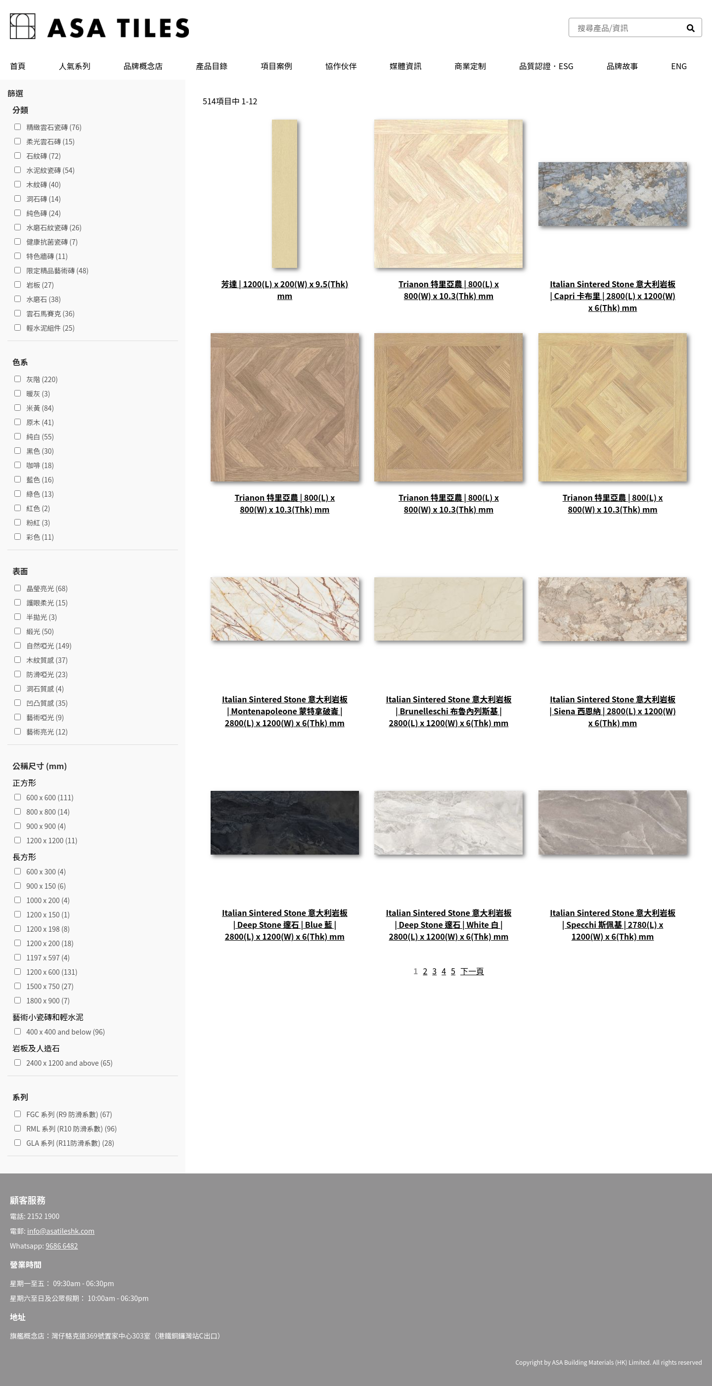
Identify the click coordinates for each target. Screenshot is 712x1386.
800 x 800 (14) (42, 812)
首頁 (18, 66)
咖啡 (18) (34, 465)
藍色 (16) (34, 479)
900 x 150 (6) (40, 886)
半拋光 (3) (35, 617)
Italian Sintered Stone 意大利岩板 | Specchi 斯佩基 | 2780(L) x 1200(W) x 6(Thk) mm (612, 924)
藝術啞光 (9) (39, 717)
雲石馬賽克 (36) (44, 313)
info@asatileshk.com (60, 1231)
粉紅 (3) (32, 522)
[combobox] (624, 27)
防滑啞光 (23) (41, 674)
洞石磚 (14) (37, 199)
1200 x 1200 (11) (46, 840)
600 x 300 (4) (40, 871)
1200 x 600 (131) (46, 972)
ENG (679, 66)
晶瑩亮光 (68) (41, 588)
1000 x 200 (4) (42, 900)
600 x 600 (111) (44, 797)
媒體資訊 (405, 66)
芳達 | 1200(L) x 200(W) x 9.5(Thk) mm (284, 290)
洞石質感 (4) (39, 688)
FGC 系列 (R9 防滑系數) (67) (63, 1114)
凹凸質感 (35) (41, 703)
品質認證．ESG (546, 66)
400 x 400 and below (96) (59, 1032)
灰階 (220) (36, 379)
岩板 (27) (34, 285)
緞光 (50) (34, 631)
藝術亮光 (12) (41, 731)
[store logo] (99, 27)
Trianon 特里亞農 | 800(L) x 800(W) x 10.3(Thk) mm (449, 290)
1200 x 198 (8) (42, 929)
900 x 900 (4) (40, 826)
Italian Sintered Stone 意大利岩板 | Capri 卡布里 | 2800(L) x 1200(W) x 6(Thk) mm (612, 295)
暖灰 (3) (32, 393)
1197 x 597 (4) (42, 957)
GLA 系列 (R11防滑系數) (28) (64, 1143)
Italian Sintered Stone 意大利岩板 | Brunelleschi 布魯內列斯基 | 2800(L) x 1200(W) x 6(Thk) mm (449, 711)
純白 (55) (34, 436)
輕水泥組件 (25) (44, 328)
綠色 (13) (34, 494)
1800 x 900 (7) (42, 1000)
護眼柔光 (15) (41, 602)
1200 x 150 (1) (42, 914)
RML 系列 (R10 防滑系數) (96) (65, 1128)
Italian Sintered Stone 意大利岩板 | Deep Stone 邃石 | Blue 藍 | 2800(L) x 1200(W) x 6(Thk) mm (285, 924)
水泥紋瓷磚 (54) (44, 170)
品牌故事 (622, 66)
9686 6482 (61, 1246)
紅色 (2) (32, 508)
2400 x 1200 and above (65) (63, 1063)
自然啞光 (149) (43, 645)
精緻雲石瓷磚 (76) (48, 127)
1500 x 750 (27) (44, 986)
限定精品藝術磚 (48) (51, 270)
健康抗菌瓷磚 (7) (46, 242)
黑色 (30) (34, 451)
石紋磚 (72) (37, 156)
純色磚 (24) (37, 213)
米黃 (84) (34, 408)
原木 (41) (34, 422)
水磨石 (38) (37, 299)
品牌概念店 (143, 66)
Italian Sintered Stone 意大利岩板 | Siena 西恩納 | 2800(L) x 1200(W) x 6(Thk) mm (612, 711)
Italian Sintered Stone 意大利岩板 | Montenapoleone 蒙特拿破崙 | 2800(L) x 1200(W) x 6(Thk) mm (285, 711)
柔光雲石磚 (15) (44, 141)
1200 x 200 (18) (44, 943)
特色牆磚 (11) (41, 256)
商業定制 (470, 66)
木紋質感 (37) (41, 660)
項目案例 (276, 66)
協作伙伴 (341, 66)
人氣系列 (74, 66)
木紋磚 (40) (37, 184)
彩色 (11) (34, 537)
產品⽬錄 (211, 66)
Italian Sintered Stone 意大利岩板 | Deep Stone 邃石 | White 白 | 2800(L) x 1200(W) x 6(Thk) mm (449, 924)
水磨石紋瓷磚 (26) (48, 227)
